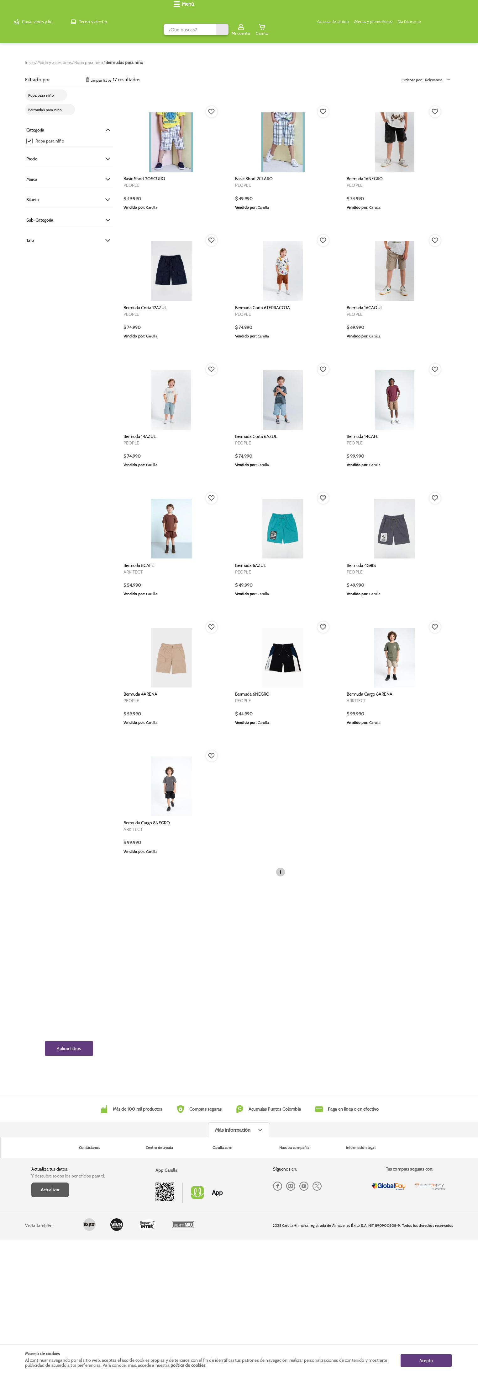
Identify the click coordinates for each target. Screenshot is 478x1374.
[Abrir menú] (36, 30)
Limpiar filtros (97, 75)
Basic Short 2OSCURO (144, 229)
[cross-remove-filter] (60, 90)
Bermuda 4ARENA (140, 965)
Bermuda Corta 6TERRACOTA (262, 413)
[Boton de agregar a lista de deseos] (211, 106)
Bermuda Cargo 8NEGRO (146, 1149)
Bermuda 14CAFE (363, 597)
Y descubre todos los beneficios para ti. (68, 1276)
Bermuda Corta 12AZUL (145, 413)
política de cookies (188, 1365)
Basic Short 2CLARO (254, 229)
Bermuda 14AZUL (139, 597)
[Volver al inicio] (35, 13)
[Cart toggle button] (447, 13)
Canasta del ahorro (184, 30)
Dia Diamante (269, 30)
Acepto (426, 1359)
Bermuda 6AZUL (250, 781)
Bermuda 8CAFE (138, 781)
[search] (200, 13)
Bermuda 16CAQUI (364, 413)
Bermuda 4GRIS (361, 781)
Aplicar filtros (69, 1043)
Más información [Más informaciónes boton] (232, 1317)
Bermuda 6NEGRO (252, 965)
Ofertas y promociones (228, 30)
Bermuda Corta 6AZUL (256, 597)
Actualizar (50, 1291)
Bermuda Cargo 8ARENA (369, 965)
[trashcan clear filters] (87, 75)
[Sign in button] (425, 13)
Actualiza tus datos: (49, 1269)
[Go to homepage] (30, 57)
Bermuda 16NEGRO (365, 229)
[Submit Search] (341, 13)
